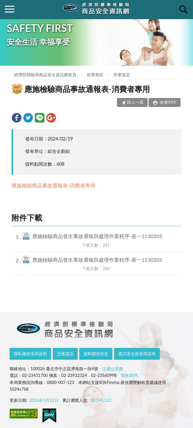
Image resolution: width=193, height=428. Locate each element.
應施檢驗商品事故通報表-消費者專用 (53, 185)
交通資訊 (65, 353)
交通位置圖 (112, 368)
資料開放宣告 (95, 353)
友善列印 (167, 102)
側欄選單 (9, 9)
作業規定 (121, 74)
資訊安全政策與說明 (137, 353)
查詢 (183, 9)
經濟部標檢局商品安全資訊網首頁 (45, 74)
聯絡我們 (129, 375)
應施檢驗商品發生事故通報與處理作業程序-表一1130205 (97, 236)
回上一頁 (135, 102)
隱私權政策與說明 (30, 353)
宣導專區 (95, 74)
